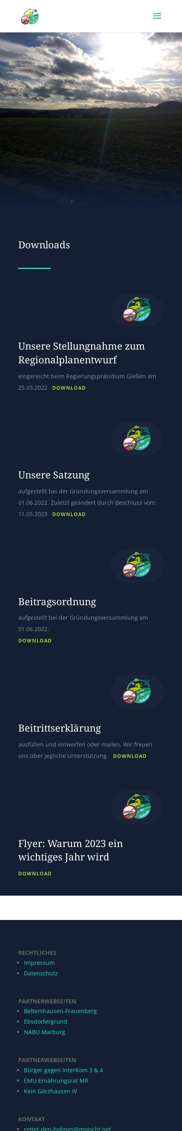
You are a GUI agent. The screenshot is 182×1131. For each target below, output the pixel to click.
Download (69, 387)
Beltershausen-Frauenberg (60, 1011)
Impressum (39, 963)
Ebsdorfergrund (45, 1021)
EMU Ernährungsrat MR (56, 1080)
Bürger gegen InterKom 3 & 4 (63, 1070)
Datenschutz (41, 973)
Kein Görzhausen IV (50, 1091)
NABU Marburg (44, 1032)
